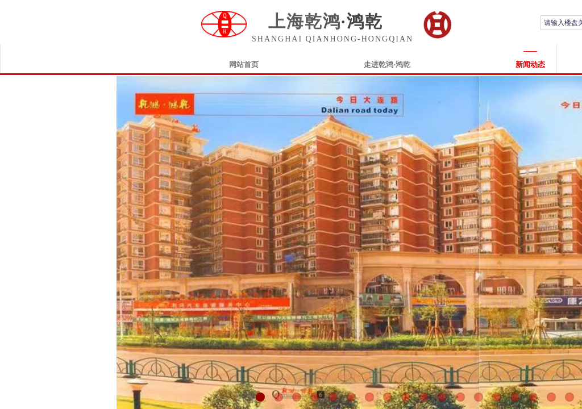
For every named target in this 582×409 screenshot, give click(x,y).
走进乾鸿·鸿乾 (387, 64)
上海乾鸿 (304, 21)
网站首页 (244, 64)
